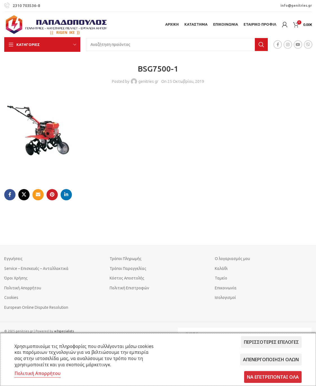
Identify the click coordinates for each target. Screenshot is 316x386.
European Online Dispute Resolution (36, 307)
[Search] (177, 44)
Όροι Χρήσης (16, 278)
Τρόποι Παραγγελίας (128, 268)
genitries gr (148, 81)
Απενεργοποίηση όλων (271, 359)
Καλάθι (221, 268)
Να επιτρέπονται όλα (273, 377)
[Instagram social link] (288, 44)
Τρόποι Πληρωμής (126, 258)
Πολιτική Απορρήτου (22, 288)
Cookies (11, 297)
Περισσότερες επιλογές (271, 342)
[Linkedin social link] (66, 194)
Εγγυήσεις (13, 258)
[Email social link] (38, 194)
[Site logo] (56, 24)
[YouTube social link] (298, 44)
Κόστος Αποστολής (127, 278)
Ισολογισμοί (225, 297)
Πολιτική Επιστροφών (129, 288)
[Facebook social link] (277, 44)
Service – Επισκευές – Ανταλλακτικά (36, 268)
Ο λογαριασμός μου (232, 258)
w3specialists (64, 331)
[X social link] (24, 194)
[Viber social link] (308, 44)
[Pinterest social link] (52, 194)
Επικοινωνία (226, 288)
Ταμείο (221, 278)
